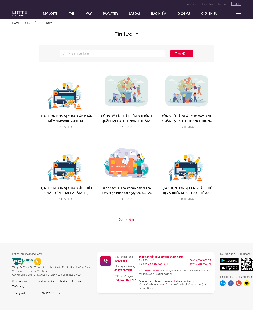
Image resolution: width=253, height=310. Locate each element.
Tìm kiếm (182, 53)
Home (15, 23)
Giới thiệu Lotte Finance (71, 280)
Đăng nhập (207, 3)
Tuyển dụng (191, 3)
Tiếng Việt (19, 293)
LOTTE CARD (24, 13)
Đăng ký (222, 3)
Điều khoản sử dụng (46, 280)
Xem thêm (126, 219)
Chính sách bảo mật (22, 280)
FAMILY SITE (47, 293)
